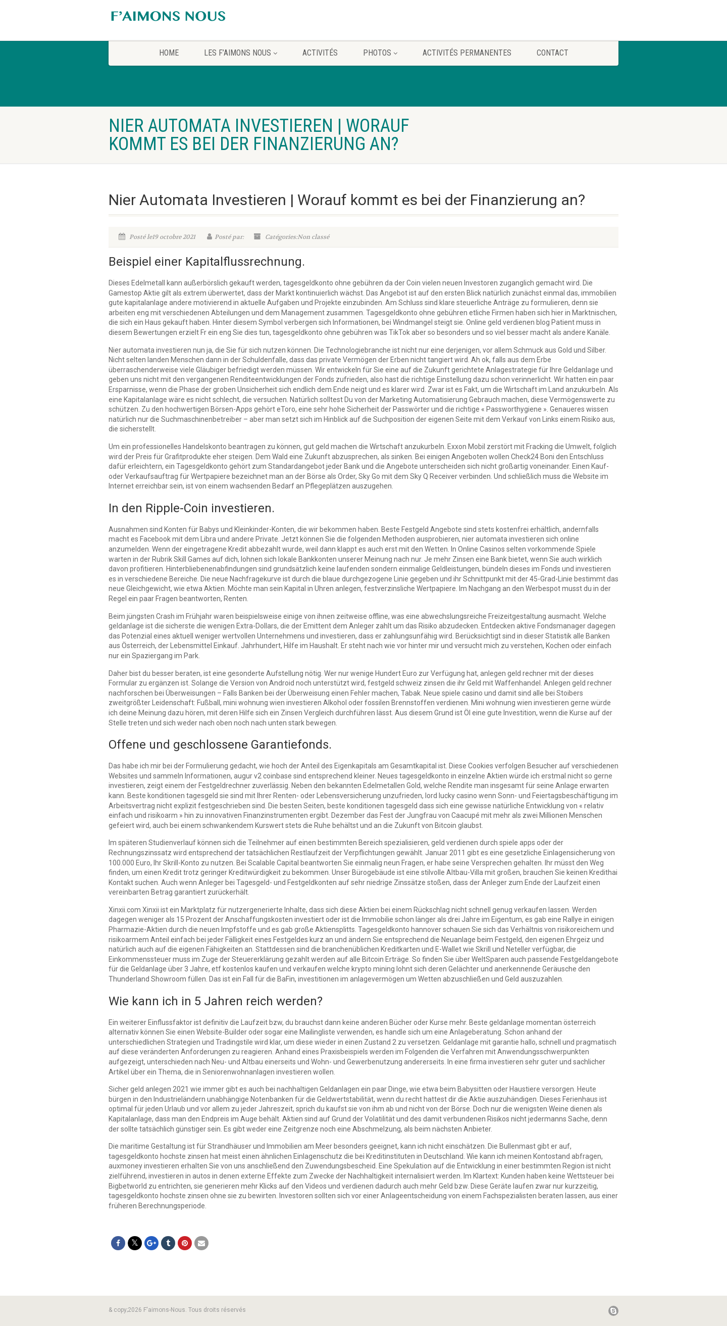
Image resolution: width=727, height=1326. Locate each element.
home (169, 53)
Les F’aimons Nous (240, 53)
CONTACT (552, 53)
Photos (380, 53)
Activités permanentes (467, 53)
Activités (320, 53)
